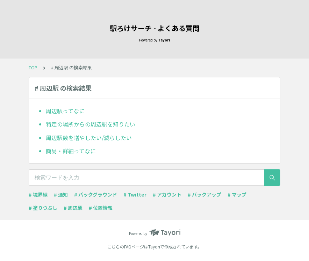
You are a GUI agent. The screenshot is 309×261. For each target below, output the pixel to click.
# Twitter (134, 194)
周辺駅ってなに (65, 111)
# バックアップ (204, 194)
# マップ (237, 194)
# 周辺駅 (73, 207)
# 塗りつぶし (43, 207)
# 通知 (61, 194)
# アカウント (167, 194)
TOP (33, 67)
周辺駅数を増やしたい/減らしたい (89, 137)
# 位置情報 (101, 207)
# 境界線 (38, 194)
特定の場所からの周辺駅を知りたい (90, 124)
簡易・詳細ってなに (71, 151)
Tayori (154, 247)
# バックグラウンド (95, 194)
